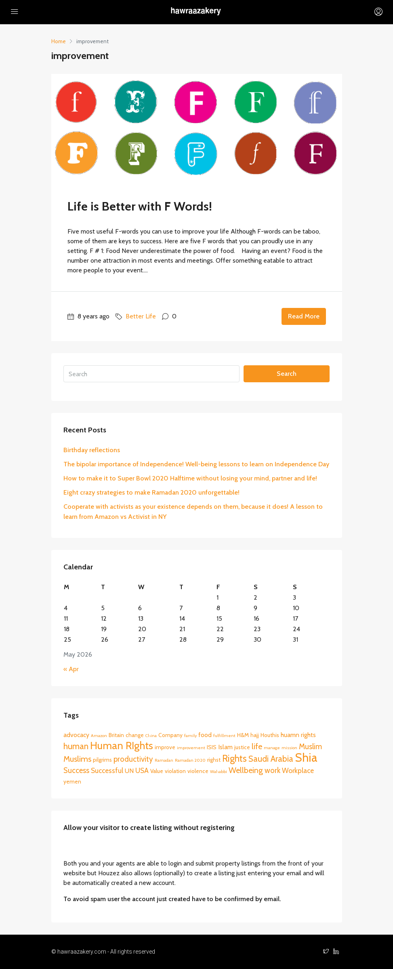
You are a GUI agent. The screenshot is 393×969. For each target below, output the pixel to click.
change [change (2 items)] (135, 735)
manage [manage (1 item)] (272, 747)
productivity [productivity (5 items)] (133, 759)
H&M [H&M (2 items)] (243, 735)
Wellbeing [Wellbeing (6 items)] (246, 770)
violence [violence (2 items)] (197, 771)
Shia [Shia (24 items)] (306, 757)
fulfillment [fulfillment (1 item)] (224, 735)
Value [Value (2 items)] (156, 771)
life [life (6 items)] (257, 746)
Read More (303, 316)
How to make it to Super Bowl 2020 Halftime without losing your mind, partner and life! (190, 478)
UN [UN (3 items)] (129, 771)
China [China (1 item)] (151, 735)
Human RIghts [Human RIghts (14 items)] (121, 745)
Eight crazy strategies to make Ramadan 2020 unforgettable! (151, 492)
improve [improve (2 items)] (165, 747)
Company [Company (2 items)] (170, 735)
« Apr (71, 669)
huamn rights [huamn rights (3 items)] (298, 735)
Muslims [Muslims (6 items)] (77, 759)
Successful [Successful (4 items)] (107, 770)
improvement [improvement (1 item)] (191, 747)
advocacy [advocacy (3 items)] (76, 735)
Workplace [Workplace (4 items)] (298, 770)
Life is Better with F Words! (139, 206)
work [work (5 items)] (272, 770)
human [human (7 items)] (75, 746)
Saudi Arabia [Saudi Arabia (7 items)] (270, 759)
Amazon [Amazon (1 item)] (99, 735)
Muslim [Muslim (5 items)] (310, 746)
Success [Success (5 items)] (76, 770)
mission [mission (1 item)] (289, 747)
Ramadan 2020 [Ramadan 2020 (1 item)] (190, 760)
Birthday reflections (91, 450)
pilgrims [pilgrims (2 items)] (102, 759)
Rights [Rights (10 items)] (234, 758)
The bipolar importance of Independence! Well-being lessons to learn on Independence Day (196, 464)
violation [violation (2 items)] (175, 771)
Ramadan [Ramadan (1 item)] (164, 760)
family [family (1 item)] (190, 735)
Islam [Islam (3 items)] (225, 747)
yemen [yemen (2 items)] (72, 781)
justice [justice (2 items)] (242, 747)
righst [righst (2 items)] (214, 759)
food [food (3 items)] (205, 735)
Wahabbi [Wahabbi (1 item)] (218, 771)
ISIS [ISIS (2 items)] (211, 747)
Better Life (141, 316)
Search (286, 373)
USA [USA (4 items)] (142, 770)
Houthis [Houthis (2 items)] (270, 735)
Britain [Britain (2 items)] (116, 735)
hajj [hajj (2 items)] (254, 735)
